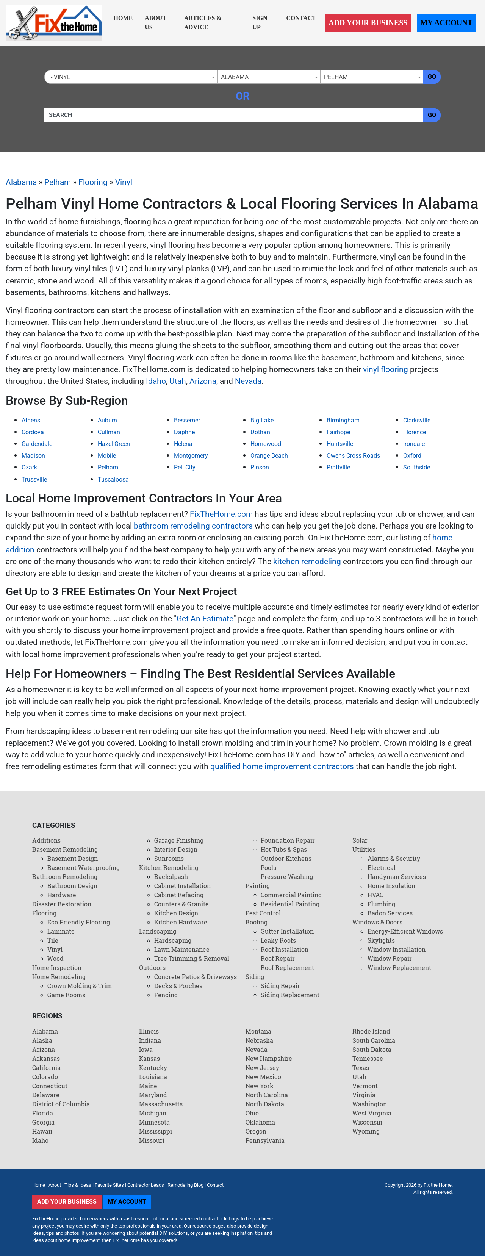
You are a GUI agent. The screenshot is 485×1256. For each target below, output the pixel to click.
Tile (52, 940)
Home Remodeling (59, 977)
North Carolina (267, 1095)
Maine (148, 1086)
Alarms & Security (394, 858)
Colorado (45, 1077)
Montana (258, 1031)
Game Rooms (66, 995)
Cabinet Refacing (178, 895)
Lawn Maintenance (182, 949)
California (46, 1067)
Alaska (42, 1040)
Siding (255, 977)
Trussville (34, 479)
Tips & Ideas (77, 1185)
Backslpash (171, 877)
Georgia (43, 1122)
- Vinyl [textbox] (59, 77)
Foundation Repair (288, 840)
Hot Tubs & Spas (284, 849)
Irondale (414, 443)
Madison (33, 455)
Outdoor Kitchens (286, 858)
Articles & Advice (203, 22)
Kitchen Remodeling (168, 867)
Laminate (61, 931)
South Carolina (373, 1040)
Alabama (21, 182)
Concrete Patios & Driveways (195, 977)
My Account (446, 23)
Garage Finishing (178, 840)
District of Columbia (61, 1104)
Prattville (338, 467)
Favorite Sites (109, 1185)
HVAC (375, 895)
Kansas (149, 1058)
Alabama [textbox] (235, 77)
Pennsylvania (265, 1140)
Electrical (382, 867)
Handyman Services (397, 877)
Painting (258, 886)
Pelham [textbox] (336, 77)
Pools (268, 867)
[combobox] (130, 77)
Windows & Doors (377, 922)
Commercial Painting (291, 895)
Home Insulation (391, 886)
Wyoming (366, 1131)
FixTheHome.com (221, 514)
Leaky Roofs (278, 940)
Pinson (259, 467)
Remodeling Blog (185, 1185)
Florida (42, 1113)
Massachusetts (161, 1104)
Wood (55, 958)
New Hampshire (269, 1058)
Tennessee (367, 1058)
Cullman (109, 432)
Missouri (151, 1140)
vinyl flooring (385, 369)
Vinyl (123, 182)
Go (432, 76)
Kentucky (153, 1067)
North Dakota (265, 1104)
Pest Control (263, 913)
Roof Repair (278, 958)
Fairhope (338, 432)
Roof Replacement (287, 967)
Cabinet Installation (182, 886)
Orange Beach (269, 455)
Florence (414, 432)
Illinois (149, 1031)
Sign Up (259, 22)
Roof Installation (284, 949)
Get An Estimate (205, 618)
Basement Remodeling (65, 849)
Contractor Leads (145, 1185)
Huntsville (340, 443)
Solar (360, 840)
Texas (360, 1067)
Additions (46, 840)
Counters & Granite (181, 904)
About (54, 1185)
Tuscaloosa (113, 479)
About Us (155, 22)
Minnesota (154, 1122)
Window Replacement (399, 967)
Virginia (363, 1095)
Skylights (381, 940)
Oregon (256, 1131)
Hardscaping (172, 940)
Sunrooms (169, 858)
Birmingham (343, 420)
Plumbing (381, 904)
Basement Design (72, 858)
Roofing (257, 922)
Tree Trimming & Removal (191, 958)
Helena (183, 443)
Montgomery (191, 455)
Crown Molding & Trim (79, 986)
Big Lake (262, 420)
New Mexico (263, 1077)
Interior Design (175, 849)
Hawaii (42, 1131)
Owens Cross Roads (353, 455)
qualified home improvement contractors (282, 766)
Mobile (107, 455)
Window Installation (397, 949)
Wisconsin (367, 1122)
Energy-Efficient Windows (405, 931)
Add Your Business (368, 23)
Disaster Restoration (61, 904)
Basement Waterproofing (83, 867)
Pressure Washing (287, 877)
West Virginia (371, 1113)
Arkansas (46, 1058)
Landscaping (157, 931)
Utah (177, 381)
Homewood (265, 443)
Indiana (150, 1040)
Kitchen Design (176, 913)
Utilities (363, 849)
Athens (31, 420)
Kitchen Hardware (180, 922)
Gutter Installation (287, 931)
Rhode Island (371, 1031)
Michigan (152, 1113)
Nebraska (259, 1040)
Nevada (248, 381)
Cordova (33, 432)
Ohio (252, 1113)
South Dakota (371, 1049)
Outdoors (152, 967)
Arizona (202, 381)
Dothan (260, 432)
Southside (416, 467)
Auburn (107, 420)
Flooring (93, 182)
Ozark (29, 467)
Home (123, 18)
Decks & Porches (178, 986)
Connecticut (49, 1086)
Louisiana (153, 1077)
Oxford (412, 455)
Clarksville (416, 420)
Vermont (365, 1086)
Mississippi (155, 1131)
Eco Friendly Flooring (78, 922)
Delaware (45, 1095)
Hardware (61, 895)
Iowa (146, 1049)
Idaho (156, 381)
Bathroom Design (72, 886)
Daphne (184, 432)
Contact (301, 18)
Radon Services (390, 913)
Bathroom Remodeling (64, 877)
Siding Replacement (290, 995)
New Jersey (262, 1067)
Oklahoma (260, 1122)
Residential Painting (290, 904)
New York (260, 1086)
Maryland (153, 1095)
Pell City (185, 467)
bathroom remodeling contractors (193, 525)
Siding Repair (280, 986)
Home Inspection (56, 967)
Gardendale (37, 443)
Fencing (166, 995)
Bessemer (187, 420)
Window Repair (390, 958)
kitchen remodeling (307, 561)
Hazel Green (114, 443)
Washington (369, 1104)
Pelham (57, 182)
